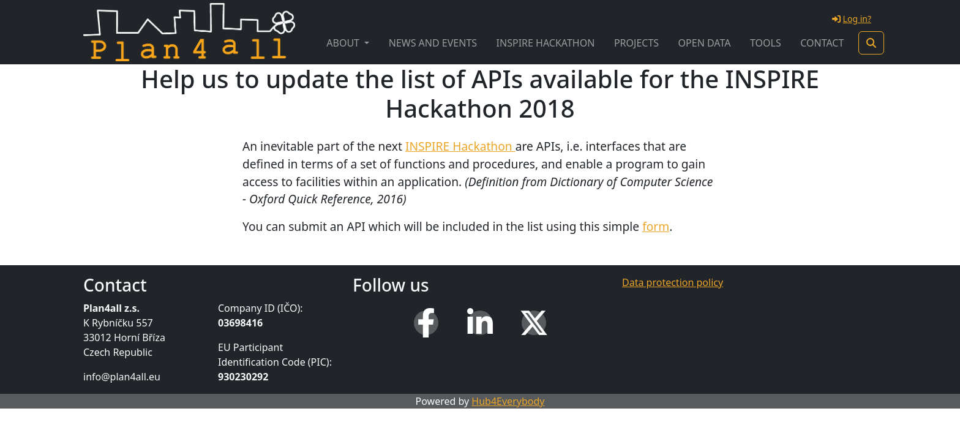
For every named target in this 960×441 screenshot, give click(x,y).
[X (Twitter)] (534, 323)
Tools (765, 43)
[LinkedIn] (480, 323)
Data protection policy (672, 282)
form (655, 226)
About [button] (344, 43)
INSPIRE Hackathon (546, 43)
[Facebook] (426, 323)
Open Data (704, 43)
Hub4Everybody (507, 401)
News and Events (433, 43)
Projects (636, 43)
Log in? (851, 18)
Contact (822, 43)
